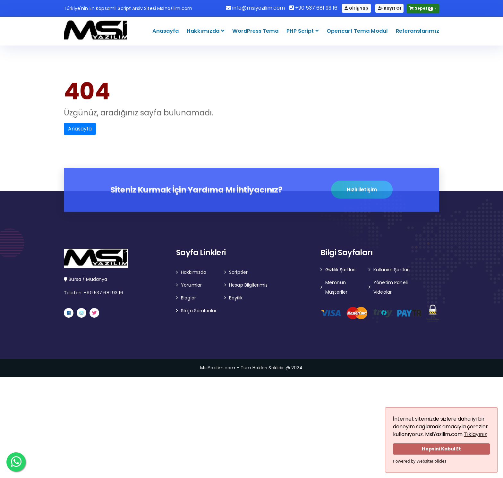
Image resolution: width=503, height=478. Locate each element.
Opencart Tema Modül (357, 31)
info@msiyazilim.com (255, 8)
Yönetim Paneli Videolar (390, 287)
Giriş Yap (356, 8)
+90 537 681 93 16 (313, 8)
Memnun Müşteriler (336, 287)
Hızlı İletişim (362, 190)
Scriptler (238, 272)
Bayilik (236, 298)
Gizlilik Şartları (340, 269)
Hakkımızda (204, 31)
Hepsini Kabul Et (441, 449)
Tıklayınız (475, 434)
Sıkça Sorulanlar (199, 310)
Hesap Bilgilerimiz (248, 285)
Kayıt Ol (389, 8)
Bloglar (188, 298)
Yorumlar (191, 285)
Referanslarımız (417, 31)
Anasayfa (165, 31)
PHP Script (300, 31)
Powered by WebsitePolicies (419, 461)
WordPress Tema (255, 31)
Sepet (421, 8)
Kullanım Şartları (391, 269)
